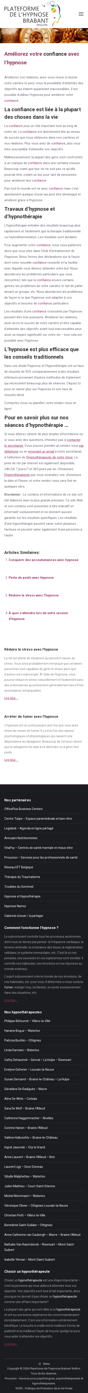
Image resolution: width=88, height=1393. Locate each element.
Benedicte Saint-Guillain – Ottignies (28, 1225)
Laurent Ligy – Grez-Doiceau (23, 1166)
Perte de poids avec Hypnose (31, 578)
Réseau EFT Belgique (18, 867)
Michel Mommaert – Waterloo (24, 1196)
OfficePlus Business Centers (23, 809)
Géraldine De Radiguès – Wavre (25, 1089)
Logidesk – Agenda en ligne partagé (28, 828)
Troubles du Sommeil (18, 886)
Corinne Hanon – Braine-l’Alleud (25, 1128)
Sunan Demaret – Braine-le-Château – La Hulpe (36, 1079)
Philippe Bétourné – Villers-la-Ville (27, 1021)
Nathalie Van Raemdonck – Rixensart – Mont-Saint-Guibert (39, 1247)
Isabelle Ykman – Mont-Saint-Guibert (29, 1259)
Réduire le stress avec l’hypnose (34, 595)
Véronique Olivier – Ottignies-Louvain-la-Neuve (36, 1205)
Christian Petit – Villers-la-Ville (24, 1215)
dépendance (12, 741)
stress (8, 663)
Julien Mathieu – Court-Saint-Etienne (29, 1186)
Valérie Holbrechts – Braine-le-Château (31, 1137)
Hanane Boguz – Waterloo (22, 1030)
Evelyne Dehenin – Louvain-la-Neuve (29, 1069)
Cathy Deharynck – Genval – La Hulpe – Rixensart (37, 1060)
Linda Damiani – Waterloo (21, 1050)
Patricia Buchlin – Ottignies (22, 1040)
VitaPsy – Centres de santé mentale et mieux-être (38, 847)
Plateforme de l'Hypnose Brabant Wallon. (55, 1368)
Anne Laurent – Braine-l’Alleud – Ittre (29, 1157)
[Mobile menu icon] (81, 14)
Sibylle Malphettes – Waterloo (24, 1176)
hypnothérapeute (30, 1280)
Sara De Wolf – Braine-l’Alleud (24, 1108)
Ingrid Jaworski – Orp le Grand (24, 1147)
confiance (55, 54)
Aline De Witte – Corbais (20, 1098)
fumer (35, 730)
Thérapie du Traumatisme (22, 877)
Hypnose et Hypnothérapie (22, 896)
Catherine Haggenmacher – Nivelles (28, 1118)
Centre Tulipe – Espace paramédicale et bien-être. (38, 818)
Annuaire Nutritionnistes (20, 838)
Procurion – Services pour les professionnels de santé (41, 857)
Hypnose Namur (15, 906)
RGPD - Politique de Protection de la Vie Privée (44, 1388)
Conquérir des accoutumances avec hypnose (43, 560)
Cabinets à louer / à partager (23, 916)
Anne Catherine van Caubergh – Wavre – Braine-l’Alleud (42, 1234)
